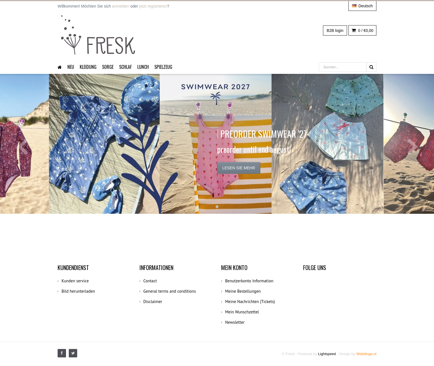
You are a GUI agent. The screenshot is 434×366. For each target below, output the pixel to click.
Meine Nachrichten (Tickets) (250, 301)
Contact (150, 280)
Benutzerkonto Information (249, 280)
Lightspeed (327, 354)
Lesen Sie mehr (238, 168)
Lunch (143, 67)
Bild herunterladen (78, 291)
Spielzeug (163, 67)
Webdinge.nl (366, 354)
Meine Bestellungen (243, 291)
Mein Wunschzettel (242, 312)
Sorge (108, 67)
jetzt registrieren (153, 6)
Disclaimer (152, 301)
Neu (70, 67)
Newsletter (235, 322)
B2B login (335, 30)
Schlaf (125, 67)
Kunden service (75, 280)
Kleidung (88, 67)
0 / (362, 30)
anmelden (120, 6)
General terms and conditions (169, 291)
